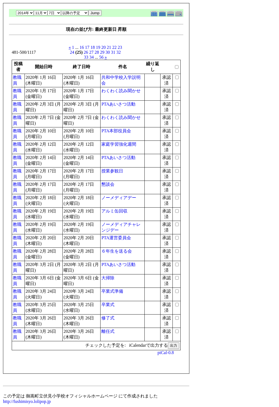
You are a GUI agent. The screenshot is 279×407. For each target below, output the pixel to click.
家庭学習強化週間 (118, 144)
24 (72, 52)
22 (114, 47)
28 (97, 52)
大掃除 (107, 278)
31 (113, 52)
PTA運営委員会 (116, 237)
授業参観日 (112, 171)
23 (120, 47)
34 (91, 57)
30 (107, 52)
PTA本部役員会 (116, 130)
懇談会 (107, 184)
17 (87, 47)
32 (118, 52)
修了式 (107, 318)
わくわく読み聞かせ (121, 90)
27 (91, 52)
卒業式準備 (112, 291)
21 (109, 47)
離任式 (107, 331)
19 (98, 47)
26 (86, 52)
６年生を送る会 (116, 251)
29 (102, 52)
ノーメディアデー (118, 197)
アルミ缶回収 (114, 211)
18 (92, 47)
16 (82, 47)
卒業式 (107, 304)
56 (101, 57)
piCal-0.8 (165, 352)
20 (103, 47)
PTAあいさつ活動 (118, 104)
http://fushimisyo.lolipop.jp (27, 401)
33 (86, 57)
